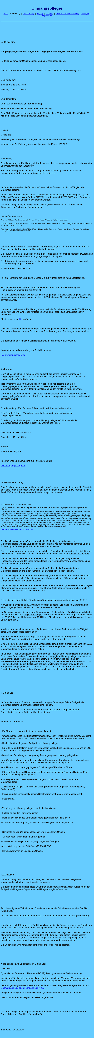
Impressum (47, 16)
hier (21, 319)
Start (6, 14)
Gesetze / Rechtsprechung (67, 14)
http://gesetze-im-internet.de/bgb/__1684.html (17, 529)
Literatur (49, 14)
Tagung (40, 14)
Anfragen (85, 14)
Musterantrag (28, 14)
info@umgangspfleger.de (13, 355)
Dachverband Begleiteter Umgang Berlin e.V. (23, 988)
